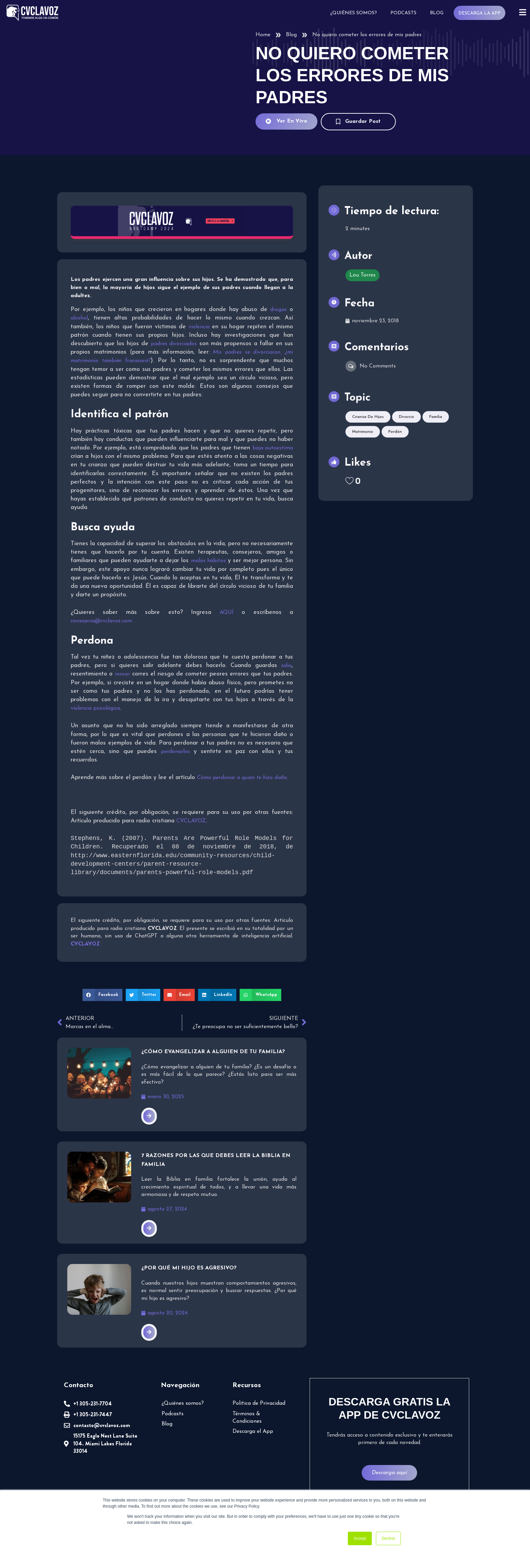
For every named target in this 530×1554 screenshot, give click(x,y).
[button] (102, 995)
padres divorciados (174, 344)
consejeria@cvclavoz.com (101, 621)
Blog (436, 13)
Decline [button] (388, 1538)
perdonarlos (175, 751)
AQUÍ (227, 612)
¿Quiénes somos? (353, 13)
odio (286, 665)
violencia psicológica (95, 708)
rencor (122, 674)
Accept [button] (360, 1538)
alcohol (79, 318)
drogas (278, 309)
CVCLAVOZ (191, 821)
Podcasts (403, 13)
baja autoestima (272, 448)
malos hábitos (208, 560)
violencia (199, 327)
